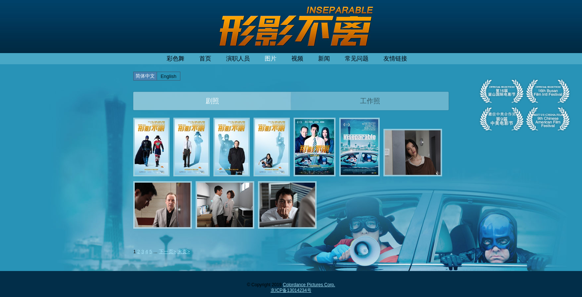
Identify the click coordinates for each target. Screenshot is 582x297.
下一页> (167, 251)
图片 (271, 58)
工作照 (370, 101)
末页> (183, 251)
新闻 (324, 58)
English (169, 76)
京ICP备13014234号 (291, 290)
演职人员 (238, 58)
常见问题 (357, 58)
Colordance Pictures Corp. (309, 284)
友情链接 (395, 58)
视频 (297, 58)
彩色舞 (175, 58)
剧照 (212, 101)
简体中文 (145, 76)
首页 (205, 58)
